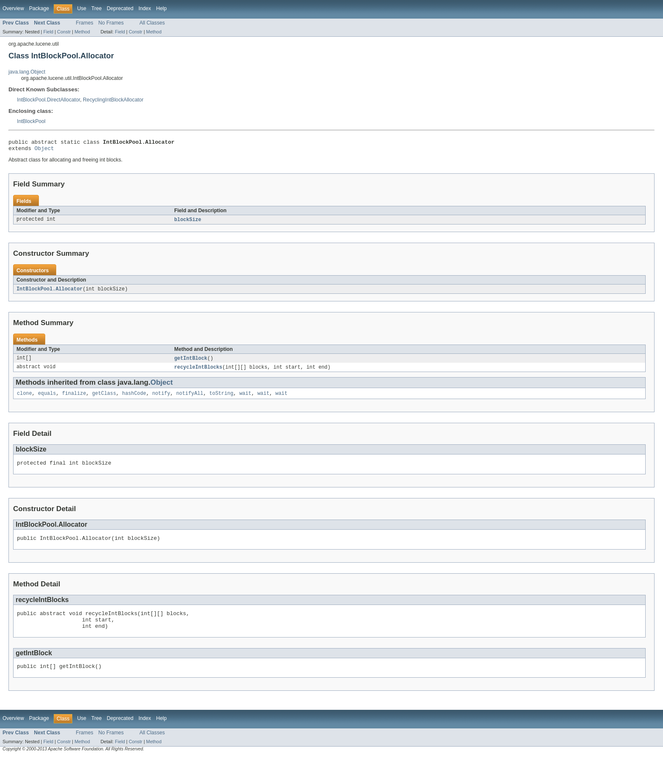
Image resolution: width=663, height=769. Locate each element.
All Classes (152, 23)
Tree (96, 8)
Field (48, 31)
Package (39, 8)
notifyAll (189, 398)
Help (161, 8)
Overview (13, 8)
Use (81, 8)
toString (221, 398)
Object (44, 150)
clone (24, 398)
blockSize (187, 222)
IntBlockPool (31, 121)
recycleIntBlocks (198, 371)
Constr (64, 31)
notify (161, 398)
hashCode (134, 398)
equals (47, 398)
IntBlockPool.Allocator (49, 292)
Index (144, 8)
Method (82, 31)
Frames (84, 23)
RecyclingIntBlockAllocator (113, 100)
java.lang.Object (26, 72)
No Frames (111, 23)
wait (245, 398)
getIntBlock (190, 362)
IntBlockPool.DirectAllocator (48, 100)
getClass (104, 398)
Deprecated (120, 8)
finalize (74, 398)
